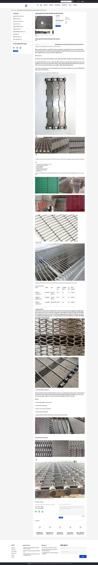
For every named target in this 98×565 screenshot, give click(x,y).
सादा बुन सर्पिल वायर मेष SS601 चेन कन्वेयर (49, 547)
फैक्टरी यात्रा (51, 5)
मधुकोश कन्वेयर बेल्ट (20, 10)
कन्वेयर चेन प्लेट (16, 29)
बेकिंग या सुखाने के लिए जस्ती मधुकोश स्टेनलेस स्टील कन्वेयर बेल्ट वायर (80, 533)
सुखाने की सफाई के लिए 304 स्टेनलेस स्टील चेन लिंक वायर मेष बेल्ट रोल (49, 550)
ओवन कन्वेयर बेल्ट (16, 39)
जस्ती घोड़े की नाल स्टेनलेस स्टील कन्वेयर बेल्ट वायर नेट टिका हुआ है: (60, 533)
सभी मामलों (75, 5)
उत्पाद (41, 5)
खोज (72, 1)
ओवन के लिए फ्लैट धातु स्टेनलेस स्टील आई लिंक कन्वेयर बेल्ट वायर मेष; (31, 548)
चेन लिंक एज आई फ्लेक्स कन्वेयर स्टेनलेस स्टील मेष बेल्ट (31, 551)
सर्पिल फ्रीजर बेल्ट (16, 36)
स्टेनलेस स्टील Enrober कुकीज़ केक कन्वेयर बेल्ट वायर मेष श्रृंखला (49, 533)
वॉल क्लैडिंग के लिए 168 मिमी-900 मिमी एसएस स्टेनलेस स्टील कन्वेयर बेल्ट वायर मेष (39, 533)
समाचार (70, 5)
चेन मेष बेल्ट (15, 34)
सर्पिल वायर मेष (16, 18)
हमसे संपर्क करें (64, 5)
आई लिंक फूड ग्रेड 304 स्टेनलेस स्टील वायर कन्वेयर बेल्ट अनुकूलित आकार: (31, 554)
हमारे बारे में (45, 5)
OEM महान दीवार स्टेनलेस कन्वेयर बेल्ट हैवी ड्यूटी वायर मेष (70, 533)
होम (37, 5)
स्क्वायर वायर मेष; (50, 498)
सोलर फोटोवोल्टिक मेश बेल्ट (18, 31)
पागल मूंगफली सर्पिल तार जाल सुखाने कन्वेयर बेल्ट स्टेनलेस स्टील (50, 553)
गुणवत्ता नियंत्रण (57, 5)
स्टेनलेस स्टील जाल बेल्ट (17, 16)
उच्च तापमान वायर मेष (17, 21)
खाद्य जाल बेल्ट (15, 24)
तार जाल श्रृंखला (38, 498)
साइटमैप (12, 557)
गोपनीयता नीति (29, 563)
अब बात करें (78, 1)
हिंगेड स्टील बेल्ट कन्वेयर (44, 498)
